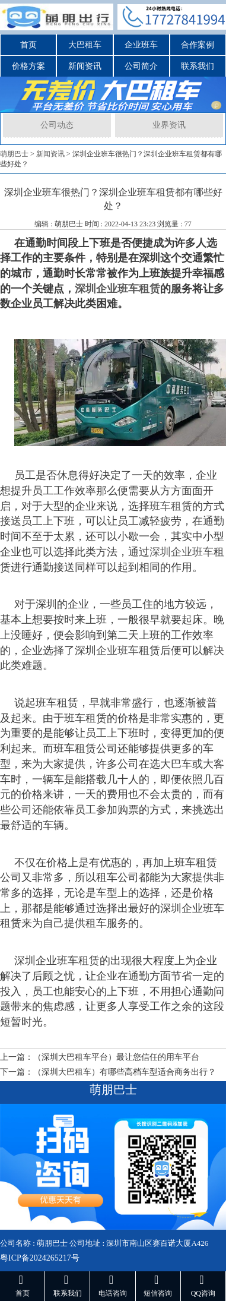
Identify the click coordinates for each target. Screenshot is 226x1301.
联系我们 (197, 66)
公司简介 (141, 66)
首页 (28, 44)
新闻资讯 (84, 66)
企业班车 (141, 44)
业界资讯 (169, 125)
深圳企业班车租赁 (117, 289)
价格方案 (28, 66)
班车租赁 (170, 506)
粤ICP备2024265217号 (39, 1257)
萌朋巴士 (14, 154)
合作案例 (197, 44)
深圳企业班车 (181, 552)
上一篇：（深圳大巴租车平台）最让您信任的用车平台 (99, 1057)
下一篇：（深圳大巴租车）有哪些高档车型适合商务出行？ (108, 1072)
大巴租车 (84, 44)
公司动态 (57, 125)
